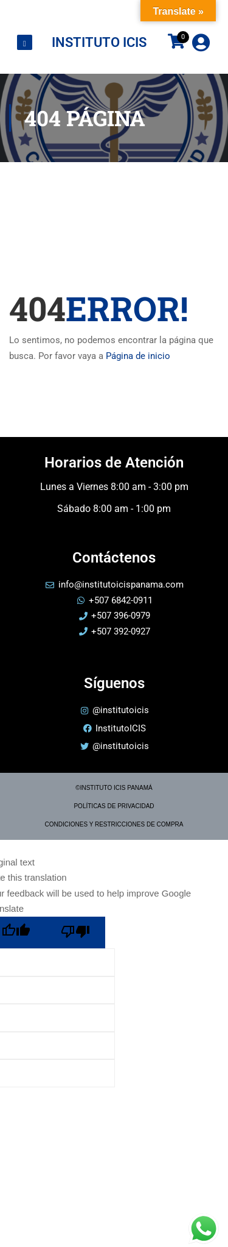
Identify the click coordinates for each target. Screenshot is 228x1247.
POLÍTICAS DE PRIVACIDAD (114, 806)
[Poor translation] (75, 933)
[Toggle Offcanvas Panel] (24, 43)
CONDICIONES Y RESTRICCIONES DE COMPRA (114, 824)
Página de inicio (138, 355)
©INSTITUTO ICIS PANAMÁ (113, 787)
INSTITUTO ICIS (99, 42)
